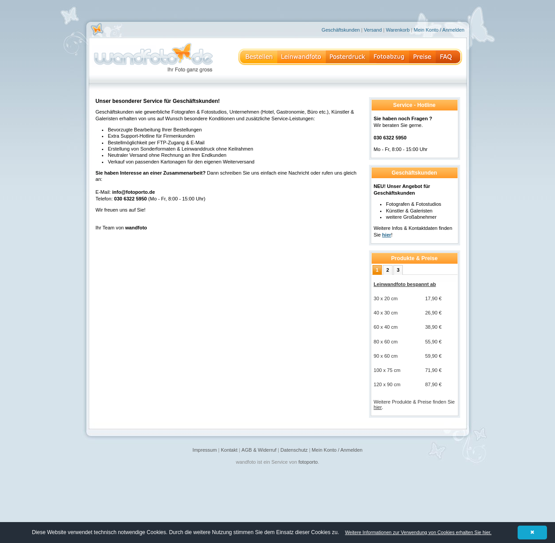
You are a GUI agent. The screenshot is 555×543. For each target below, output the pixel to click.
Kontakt (229, 450)
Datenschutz (294, 450)
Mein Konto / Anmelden (438, 30)
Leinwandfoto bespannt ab (405, 284)
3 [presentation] (398, 270)
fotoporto (308, 462)
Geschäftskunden (341, 30)
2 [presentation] (387, 270)
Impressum (205, 450)
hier (378, 407)
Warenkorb (398, 30)
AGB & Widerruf (259, 450)
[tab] (377, 270)
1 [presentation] (377, 270)
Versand (372, 30)
